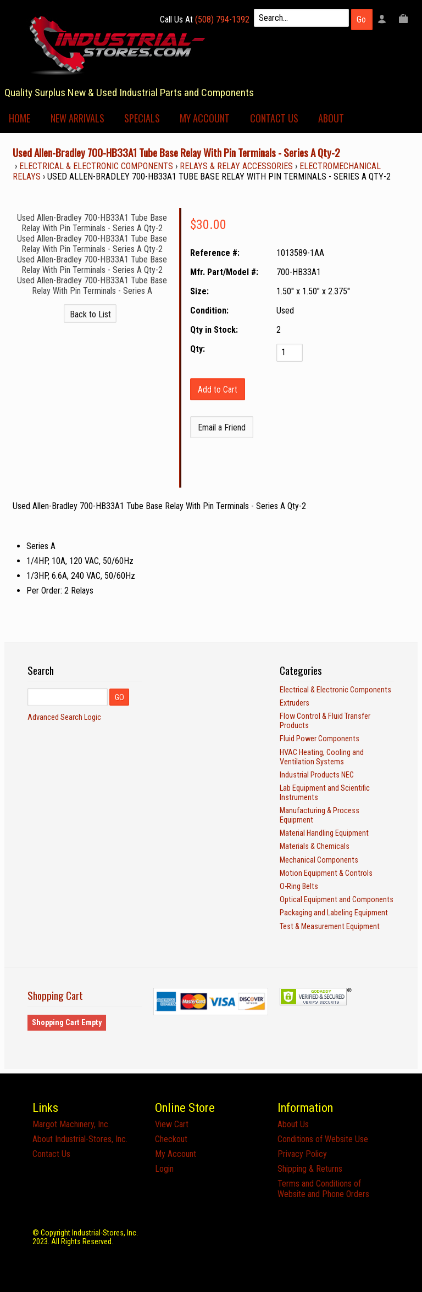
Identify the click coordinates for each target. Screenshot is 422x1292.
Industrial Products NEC (317, 775)
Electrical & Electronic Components (96, 166)
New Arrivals (77, 118)
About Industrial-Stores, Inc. (79, 1139)
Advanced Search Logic (64, 717)
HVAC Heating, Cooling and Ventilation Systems (322, 757)
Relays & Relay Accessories (236, 166)
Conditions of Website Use (322, 1139)
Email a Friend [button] (222, 427)
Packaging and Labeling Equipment (334, 913)
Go (361, 19)
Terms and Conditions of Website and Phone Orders (323, 1188)
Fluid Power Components (319, 738)
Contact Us (274, 118)
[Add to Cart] (217, 389)
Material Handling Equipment (324, 833)
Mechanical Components (319, 860)
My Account (205, 118)
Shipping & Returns (309, 1169)
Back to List (90, 314)
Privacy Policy (302, 1154)
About (331, 118)
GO (119, 697)
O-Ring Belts (299, 886)
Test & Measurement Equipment (330, 926)
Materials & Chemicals (314, 846)
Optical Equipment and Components (336, 899)
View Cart (171, 1124)
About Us (293, 1124)
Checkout (171, 1139)
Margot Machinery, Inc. (71, 1124)
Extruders (294, 703)
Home (19, 118)
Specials (142, 118)
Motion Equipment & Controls (326, 873)
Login (164, 1169)
